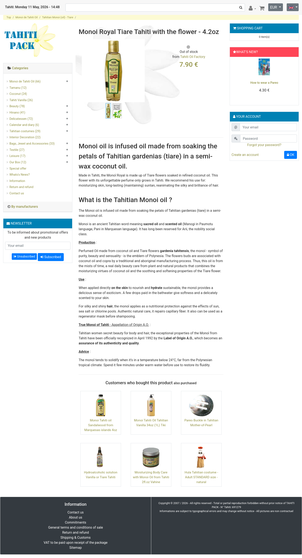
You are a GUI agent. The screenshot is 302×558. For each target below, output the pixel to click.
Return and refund (21, 187)
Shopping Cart (250, 28)
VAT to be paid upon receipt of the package (75, 543)
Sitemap (75, 548)
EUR (274, 7)
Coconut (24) (18, 94)
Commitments (75, 522)
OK (290, 155)
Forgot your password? (264, 145)
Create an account (245, 155)
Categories (20, 68)
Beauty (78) (17, 106)
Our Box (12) (17, 162)
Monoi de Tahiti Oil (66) (24, 81)
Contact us (16, 193)
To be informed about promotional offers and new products (38, 234)
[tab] (37, 68)
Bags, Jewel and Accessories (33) (32, 143)
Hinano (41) (17, 112)
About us (75, 517)
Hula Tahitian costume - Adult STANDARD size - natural (201, 477)
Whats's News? (19, 174)
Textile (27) (17, 150)
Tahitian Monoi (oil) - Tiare (57, 17)
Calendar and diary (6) (24, 125)
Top (9, 17)
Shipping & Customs (75, 538)
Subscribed (50, 257)
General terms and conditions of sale (75, 527)
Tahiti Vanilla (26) (21, 100)
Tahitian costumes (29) (24, 131)
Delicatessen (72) (21, 119)
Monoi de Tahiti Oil (27, 17)
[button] (236, 80)
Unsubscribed (24, 256)
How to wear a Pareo (264, 83)
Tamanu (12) (18, 88)
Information (17, 181)
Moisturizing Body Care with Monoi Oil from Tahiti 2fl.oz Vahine (151, 477)
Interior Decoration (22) (25, 137)
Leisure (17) (17, 156)
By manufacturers (24, 207)
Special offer (17, 168)
